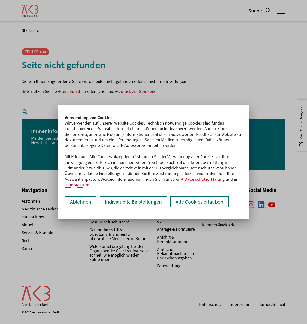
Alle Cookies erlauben (199, 201)
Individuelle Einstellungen (133, 201)
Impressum (79, 184)
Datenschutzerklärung (204, 179)
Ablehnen (80, 201)
